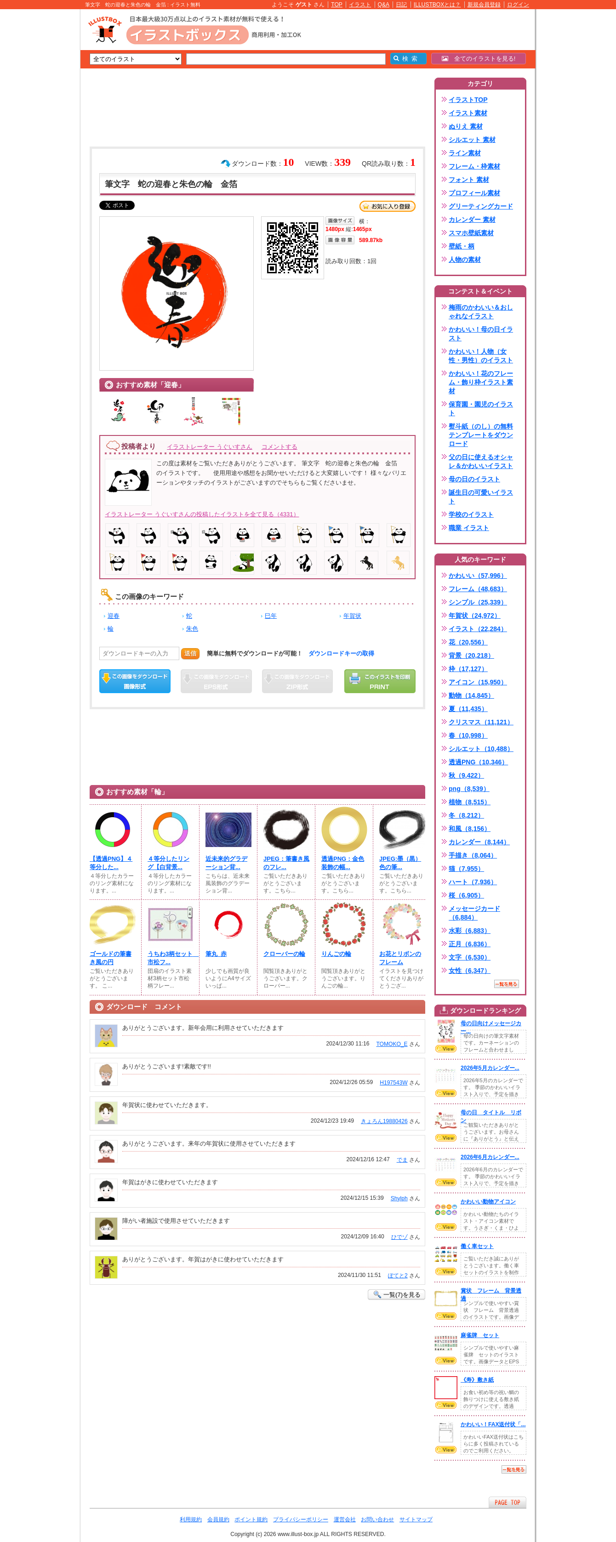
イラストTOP (468, 99)
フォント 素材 (469, 179)
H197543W (393, 1082)
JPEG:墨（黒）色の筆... (400, 862)
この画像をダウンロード (135, 681)
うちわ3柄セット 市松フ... (171, 958)
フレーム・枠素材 (474, 166)
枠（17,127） (468, 668)
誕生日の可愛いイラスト (481, 497)
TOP (336, 4)
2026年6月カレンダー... (490, 1157)
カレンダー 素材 (472, 219)
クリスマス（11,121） (481, 722)
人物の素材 (465, 259)
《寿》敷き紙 (477, 1380)
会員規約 (218, 1519)
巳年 (271, 615)
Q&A (384, 4)
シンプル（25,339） (478, 602)
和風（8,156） (470, 828)
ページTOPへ (507, 1502)
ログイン (518, 4)
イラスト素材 (468, 113)
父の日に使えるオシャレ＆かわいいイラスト (481, 461)
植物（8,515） (470, 802)
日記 (401, 4)
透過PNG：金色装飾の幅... (342, 862)
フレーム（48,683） (478, 589)
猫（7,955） (466, 868)
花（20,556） (468, 642)
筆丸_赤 (216, 953)
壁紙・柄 (461, 246)
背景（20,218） (471, 655)
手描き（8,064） (473, 855)
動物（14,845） (471, 695)
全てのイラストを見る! (479, 58)
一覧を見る (506, 984)
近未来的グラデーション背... (226, 862)
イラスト (360, 4)
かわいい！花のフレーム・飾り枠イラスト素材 (481, 382)
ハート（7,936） (473, 882)
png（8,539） (469, 788)
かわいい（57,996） (478, 575)
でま (402, 1160)
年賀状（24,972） (475, 615)
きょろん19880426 (384, 1121)
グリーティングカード (481, 206)
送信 (190, 653)
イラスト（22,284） (478, 629)
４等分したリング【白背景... (168, 862)
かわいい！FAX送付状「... (493, 1424)
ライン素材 (465, 153)
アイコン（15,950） (478, 682)
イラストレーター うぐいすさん (209, 446)
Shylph (399, 1198)
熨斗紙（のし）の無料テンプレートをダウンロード (481, 435)
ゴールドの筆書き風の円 (110, 958)
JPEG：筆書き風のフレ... (286, 862)
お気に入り (387, 206)
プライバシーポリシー (300, 1519)
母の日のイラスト (474, 479)
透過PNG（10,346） (478, 762)
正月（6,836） (470, 944)
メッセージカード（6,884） (474, 913)
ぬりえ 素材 (466, 126)
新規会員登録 (484, 4)
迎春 (114, 615)
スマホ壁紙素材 (471, 233)
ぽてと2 (398, 1275)
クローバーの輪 (284, 953)
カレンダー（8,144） (479, 842)
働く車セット (477, 1246)
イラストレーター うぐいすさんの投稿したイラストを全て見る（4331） (202, 514)
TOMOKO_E (391, 1044)
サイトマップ (416, 1519)
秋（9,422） (466, 775)
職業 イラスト (469, 527)
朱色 (192, 628)
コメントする (279, 446)
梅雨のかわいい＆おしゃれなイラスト (481, 312)
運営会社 (345, 1519)
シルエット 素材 (472, 139)
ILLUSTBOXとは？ (437, 4)
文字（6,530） (470, 957)
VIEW (445, 1048)
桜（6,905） (466, 895)
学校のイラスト (471, 514)
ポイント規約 (251, 1519)
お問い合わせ (377, 1519)
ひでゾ (399, 1237)
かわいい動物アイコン (488, 1201)
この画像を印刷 (380, 681)
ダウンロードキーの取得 (341, 653)
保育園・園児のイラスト (481, 409)
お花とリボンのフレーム (400, 958)
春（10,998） (468, 735)
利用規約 (191, 1519)
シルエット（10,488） (481, 748)
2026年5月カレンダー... (490, 1068)
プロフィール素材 (474, 193)
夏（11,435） (468, 708)
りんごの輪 (336, 953)
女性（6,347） (470, 970)
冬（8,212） (466, 815)
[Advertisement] (37, 151)
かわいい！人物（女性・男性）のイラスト (481, 356)
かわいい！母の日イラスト (481, 334)
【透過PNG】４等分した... (111, 862)
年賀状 (352, 615)
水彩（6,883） (470, 930)
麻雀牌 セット (480, 1335)
